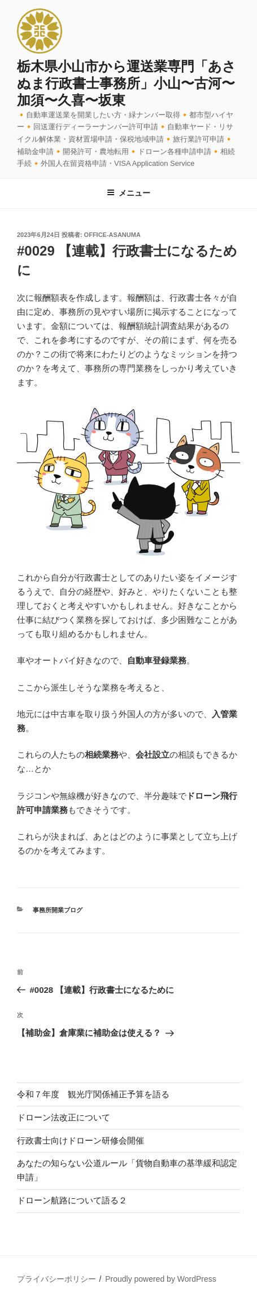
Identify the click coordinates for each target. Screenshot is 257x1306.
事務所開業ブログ (57, 910)
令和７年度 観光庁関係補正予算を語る (93, 1094)
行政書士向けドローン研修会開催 (80, 1140)
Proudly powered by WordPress (160, 1278)
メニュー (128, 192)
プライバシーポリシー (56, 1278)
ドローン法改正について (63, 1117)
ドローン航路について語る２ (72, 1200)
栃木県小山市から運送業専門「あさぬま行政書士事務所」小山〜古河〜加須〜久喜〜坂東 (126, 83)
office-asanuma (112, 234)
